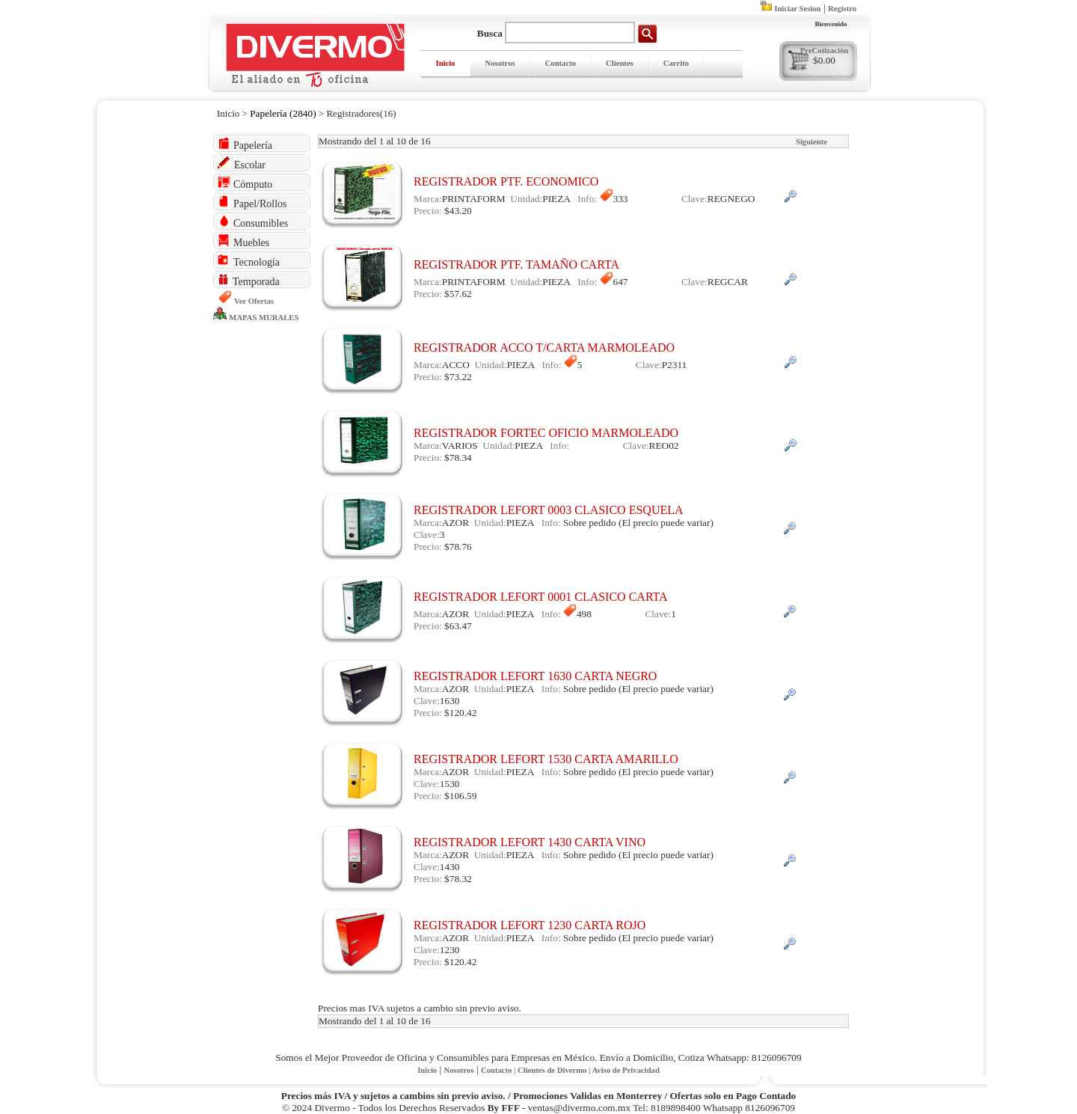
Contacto (560, 63)
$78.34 (458, 457)
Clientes (619, 63)
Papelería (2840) (283, 113)
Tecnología (249, 261)
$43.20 (458, 210)
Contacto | (499, 1070)
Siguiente (811, 142)
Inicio (445, 63)
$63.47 (458, 625)
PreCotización (824, 50)
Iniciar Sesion (797, 8)
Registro (842, 8)
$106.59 (460, 795)
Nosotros (500, 63)
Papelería (245, 144)
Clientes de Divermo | (555, 1070)
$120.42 (460, 712)
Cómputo (245, 183)
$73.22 (458, 376)
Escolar (242, 163)
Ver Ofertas (254, 301)
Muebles (243, 241)
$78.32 (458, 878)
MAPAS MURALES (263, 317)
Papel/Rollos (252, 202)
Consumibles (253, 222)
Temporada (249, 280)
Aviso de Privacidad (625, 1070)
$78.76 (458, 546)
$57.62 (458, 293)
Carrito (676, 63)
